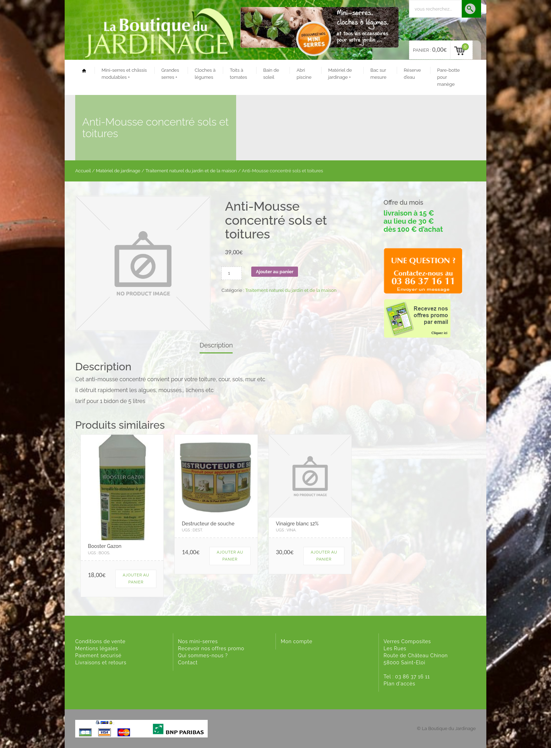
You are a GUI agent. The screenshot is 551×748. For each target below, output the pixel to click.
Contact (188, 662)
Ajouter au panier (274, 271)
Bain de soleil (271, 74)
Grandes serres (170, 74)
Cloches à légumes (205, 74)
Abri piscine (304, 74)
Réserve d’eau (412, 74)
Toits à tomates (238, 74)
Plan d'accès (399, 683)
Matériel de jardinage (340, 74)
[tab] (216, 345)
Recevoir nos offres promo (211, 648)
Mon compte (296, 641)
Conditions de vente (100, 641)
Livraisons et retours (101, 662)
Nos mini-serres (198, 641)
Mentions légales (96, 648)
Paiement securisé (98, 655)
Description (216, 345)
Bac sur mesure (378, 74)
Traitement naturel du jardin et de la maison (191, 170)
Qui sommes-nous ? (203, 655)
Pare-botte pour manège (448, 77)
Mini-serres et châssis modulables (124, 74)
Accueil (83, 170)
